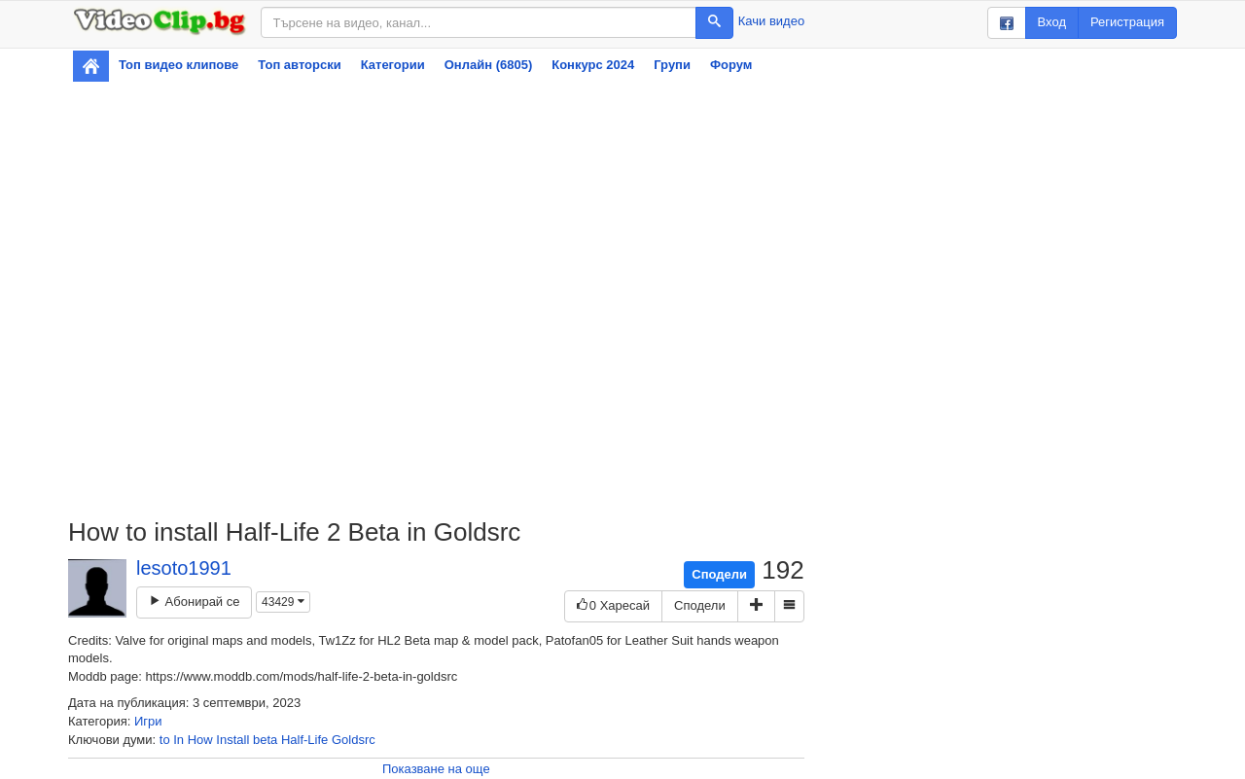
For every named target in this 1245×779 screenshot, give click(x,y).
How (200, 739)
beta (265, 739)
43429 (283, 602)
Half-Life (304, 739)
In (178, 739)
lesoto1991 (183, 568)
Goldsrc (353, 739)
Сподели (719, 574)
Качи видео (771, 21)
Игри (148, 721)
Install (232, 739)
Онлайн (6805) (489, 64)
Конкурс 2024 (592, 64)
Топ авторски (299, 64)
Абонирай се (194, 601)
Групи (672, 64)
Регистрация (1127, 22)
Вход (1052, 22)
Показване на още (436, 768)
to (165, 739)
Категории (393, 64)
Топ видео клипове (178, 64)
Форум (731, 64)
